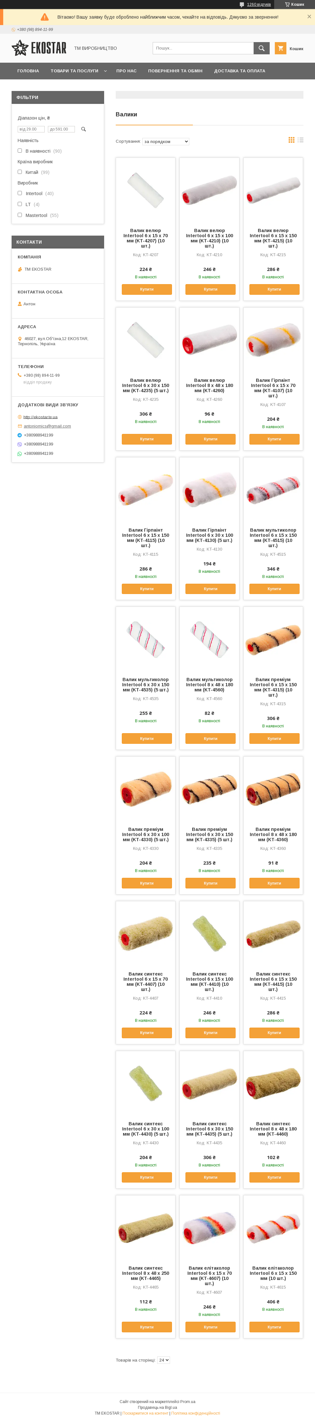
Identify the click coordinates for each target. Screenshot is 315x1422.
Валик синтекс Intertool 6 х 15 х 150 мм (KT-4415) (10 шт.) (273, 981)
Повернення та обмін (175, 70)
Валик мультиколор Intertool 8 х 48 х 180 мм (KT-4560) (209, 684)
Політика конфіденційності (195, 1413)
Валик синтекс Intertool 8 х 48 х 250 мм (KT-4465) (145, 1273)
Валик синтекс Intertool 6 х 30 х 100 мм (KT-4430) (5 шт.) (145, 1129)
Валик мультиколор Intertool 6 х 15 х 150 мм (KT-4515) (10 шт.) (273, 537)
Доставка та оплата (239, 70)
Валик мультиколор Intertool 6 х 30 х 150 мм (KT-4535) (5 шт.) (145, 684)
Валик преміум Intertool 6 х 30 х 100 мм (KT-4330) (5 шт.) (145, 834)
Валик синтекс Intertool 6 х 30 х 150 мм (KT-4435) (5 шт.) (209, 1129)
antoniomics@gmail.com (47, 426)
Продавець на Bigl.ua (157, 1407)
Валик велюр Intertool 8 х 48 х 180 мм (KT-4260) (209, 385)
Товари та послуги (74, 70)
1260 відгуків (259, 4)
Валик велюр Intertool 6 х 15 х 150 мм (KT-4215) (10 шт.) (273, 238)
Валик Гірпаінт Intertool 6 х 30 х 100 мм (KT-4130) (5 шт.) (209, 535)
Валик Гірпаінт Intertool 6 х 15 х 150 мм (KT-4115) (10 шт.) (145, 537)
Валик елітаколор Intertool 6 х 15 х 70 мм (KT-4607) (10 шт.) (209, 1275)
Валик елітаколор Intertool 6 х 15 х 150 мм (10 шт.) (273, 1273)
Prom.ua (187, 1402)
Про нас (126, 70)
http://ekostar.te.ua (40, 416)
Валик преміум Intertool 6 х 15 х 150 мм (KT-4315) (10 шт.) (273, 687)
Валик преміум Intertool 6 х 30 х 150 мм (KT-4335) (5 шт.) (209, 834)
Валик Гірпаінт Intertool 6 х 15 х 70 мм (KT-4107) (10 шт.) (273, 388)
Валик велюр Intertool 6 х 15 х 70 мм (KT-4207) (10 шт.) (145, 238)
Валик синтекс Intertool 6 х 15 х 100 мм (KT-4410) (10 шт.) (209, 981)
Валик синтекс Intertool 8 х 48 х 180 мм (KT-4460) (273, 1129)
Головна (28, 70)
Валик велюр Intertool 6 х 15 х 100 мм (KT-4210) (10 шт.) (209, 238)
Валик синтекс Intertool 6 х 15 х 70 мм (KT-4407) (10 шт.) (145, 981)
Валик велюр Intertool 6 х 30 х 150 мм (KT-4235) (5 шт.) (145, 385)
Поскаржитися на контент (145, 1413)
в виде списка (300, 141)
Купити (147, 289)
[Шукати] (262, 48)
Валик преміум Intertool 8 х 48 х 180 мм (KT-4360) (273, 834)
